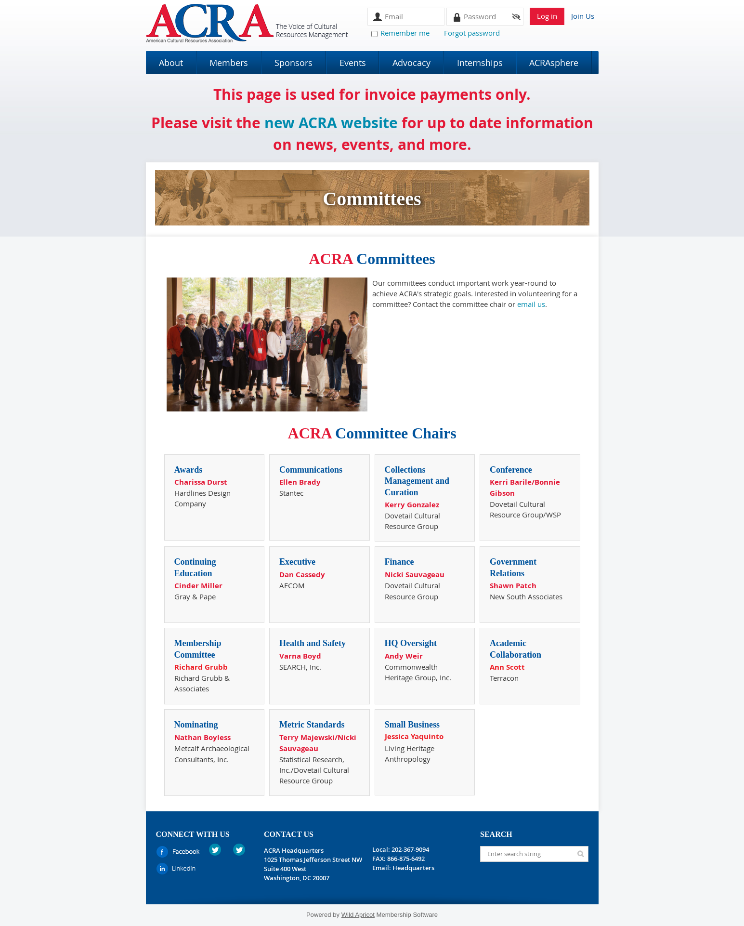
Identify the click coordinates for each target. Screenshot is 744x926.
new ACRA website (331, 122)
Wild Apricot (358, 914)
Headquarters (413, 867)
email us (531, 304)
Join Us (582, 16)
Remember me (405, 33)
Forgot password (472, 33)
